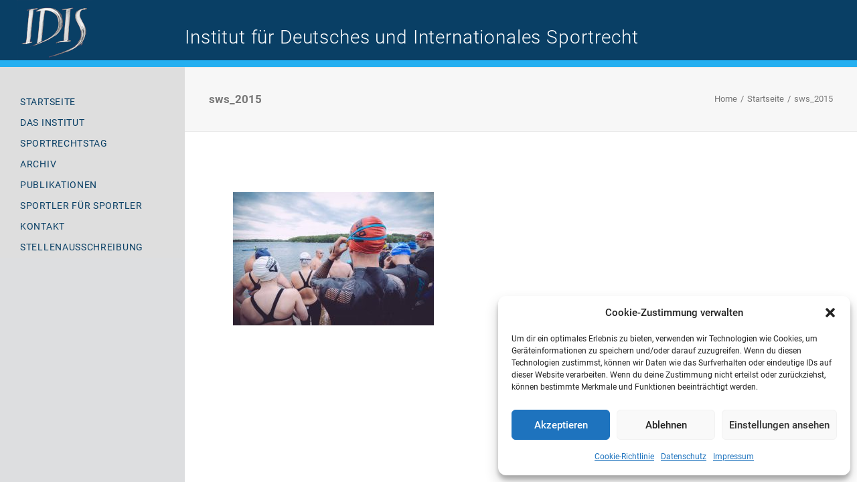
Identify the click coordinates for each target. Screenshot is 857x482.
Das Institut (52, 122)
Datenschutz (683, 456)
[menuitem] (92, 102)
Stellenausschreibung (81, 247)
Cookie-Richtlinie (624, 456)
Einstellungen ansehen (779, 425)
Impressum (733, 456)
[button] (830, 312)
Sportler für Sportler (81, 205)
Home (725, 99)
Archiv (38, 164)
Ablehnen (666, 425)
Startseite (48, 101)
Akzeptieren (561, 425)
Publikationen (58, 184)
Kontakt (42, 226)
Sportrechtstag (64, 143)
